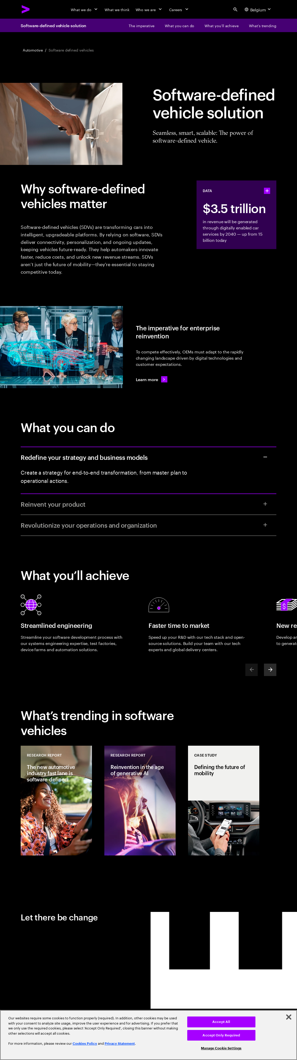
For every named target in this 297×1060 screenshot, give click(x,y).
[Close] (288, 1017)
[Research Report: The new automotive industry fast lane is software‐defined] (56, 800)
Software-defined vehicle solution (53, 25)
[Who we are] (149, 9)
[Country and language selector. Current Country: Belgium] (258, 9)
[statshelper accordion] (267, 191)
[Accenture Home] (26, 9)
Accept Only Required (221, 1035)
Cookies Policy (85, 1043)
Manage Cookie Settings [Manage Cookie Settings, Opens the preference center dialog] (221, 1048)
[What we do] (84, 9)
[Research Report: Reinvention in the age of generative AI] (140, 800)
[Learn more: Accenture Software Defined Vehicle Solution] (151, 379)
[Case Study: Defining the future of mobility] (223, 800)
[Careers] (179, 9)
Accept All (221, 1021)
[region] (148, 1035)
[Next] (270, 670)
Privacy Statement (120, 1043)
